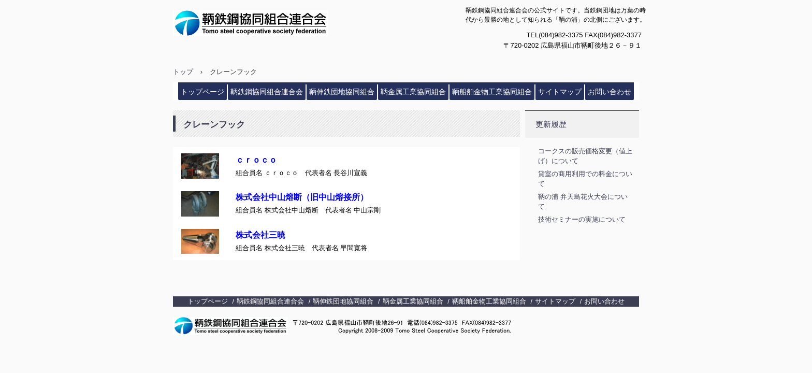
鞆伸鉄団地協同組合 (341, 92)
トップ (183, 72)
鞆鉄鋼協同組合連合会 (274, 23)
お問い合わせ (609, 92)
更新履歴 (551, 124)
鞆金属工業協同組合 (413, 92)
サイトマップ (560, 92)
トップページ (202, 92)
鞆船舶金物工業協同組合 (492, 92)
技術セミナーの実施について (582, 219)
